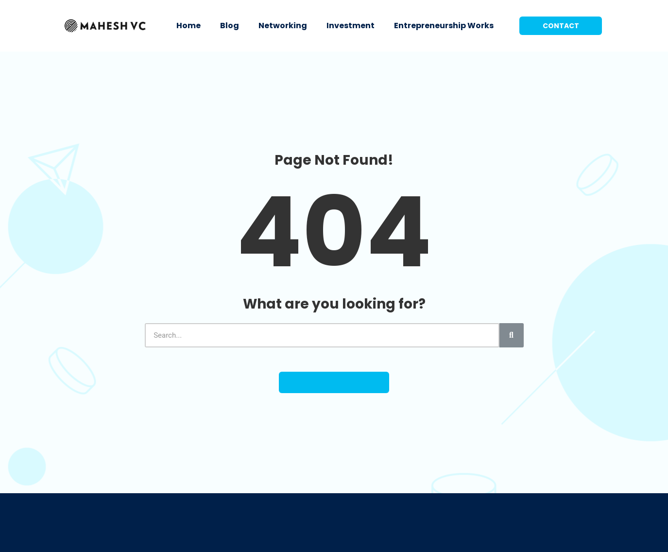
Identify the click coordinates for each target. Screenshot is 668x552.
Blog (229, 25)
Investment (350, 25)
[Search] (511, 335)
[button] (560, 26)
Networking (282, 25)
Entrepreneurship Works (444, 25)
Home (188, 25)
